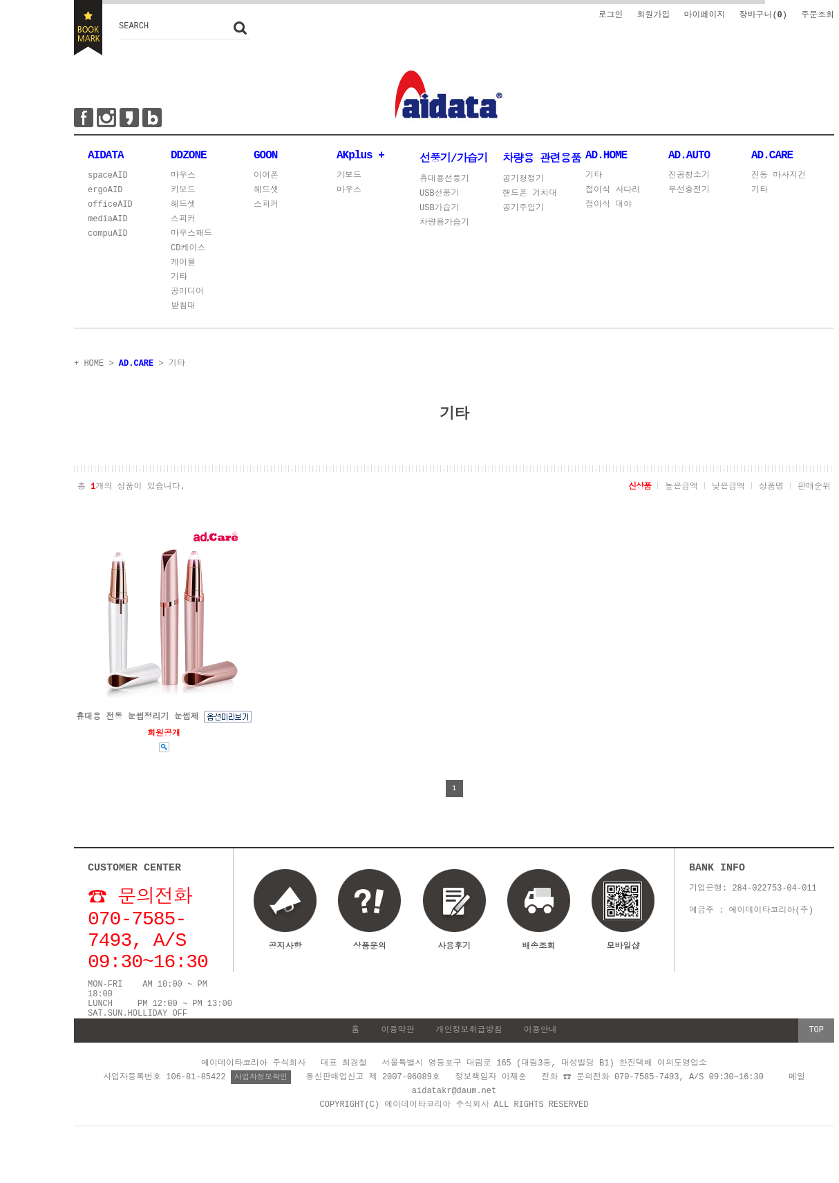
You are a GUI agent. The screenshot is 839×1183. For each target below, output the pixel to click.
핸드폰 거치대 (529, 194)
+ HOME (89, 365)
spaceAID (108, 179)
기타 (179, 280)
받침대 (183, 309)
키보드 (183, 193)
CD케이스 (188, 251)
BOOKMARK (88, 27)
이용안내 (540, 1059)
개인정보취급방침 (469, 1059)
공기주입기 (523, 208)
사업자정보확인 (260, 1106)
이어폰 (266, 179)
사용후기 (454, 950)
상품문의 (369, 950)
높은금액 (681, 488)
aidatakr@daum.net (454, 1120)
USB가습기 (439, 208)
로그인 (610, 14)
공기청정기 (523, 179)
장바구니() (763, 14)
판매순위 (814, 488)
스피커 (183, 222)
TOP (816, 1059)
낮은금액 (728, 488)
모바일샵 (622, 921)
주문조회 (817, 14)
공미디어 (187, 295)
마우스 (183, 179)
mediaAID (108, 222)
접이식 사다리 (612, 193)
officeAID (110, 208)
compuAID (108, 237)
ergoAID (105, 193)
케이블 (183, 266)
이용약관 (397, 1059)
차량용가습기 (444, 223)
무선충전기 (689, 193)
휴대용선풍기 (444, 179)
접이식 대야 (608, 208)
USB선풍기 (439, 194)
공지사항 (285, 950)
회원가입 (653, 14)
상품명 (771, 488)
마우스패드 (191, 237)
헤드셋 (183, 208)
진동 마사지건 (778, 179)
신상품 (639, 488)
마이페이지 (704, 14)
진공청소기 (689, 179)
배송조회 (538, 950)
